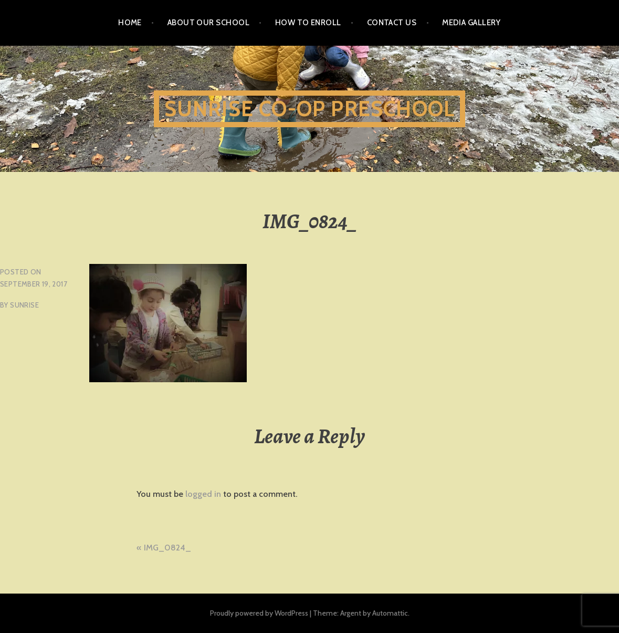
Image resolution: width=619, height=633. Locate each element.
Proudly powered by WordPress (259, 613)
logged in (203, 494)
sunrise (24, 305)
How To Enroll (308, 22)
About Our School (208, 22)
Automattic (390, 613)
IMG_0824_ (167, 548)
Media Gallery (471, 22)
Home (130, 22)
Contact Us (392, 22)
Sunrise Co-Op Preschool (309, 108)
